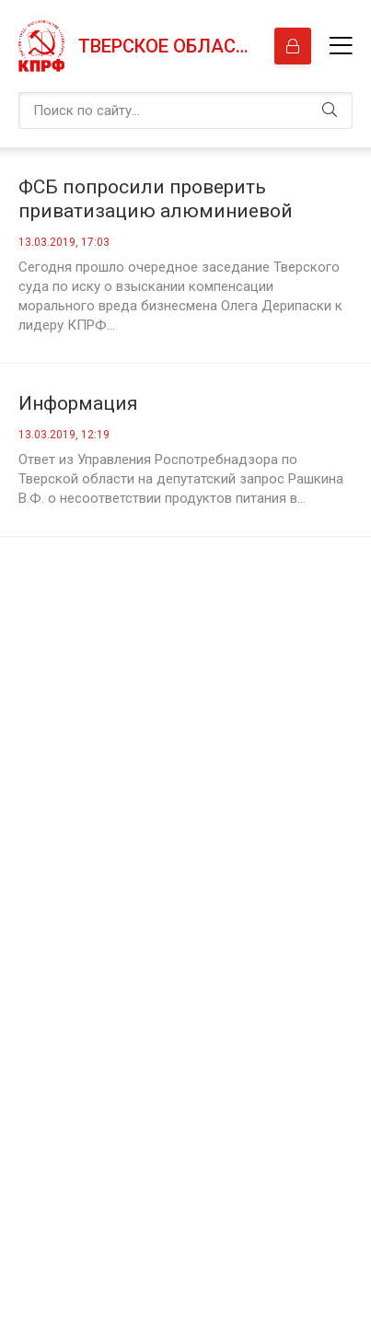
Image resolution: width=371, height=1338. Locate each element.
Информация (78, 403)
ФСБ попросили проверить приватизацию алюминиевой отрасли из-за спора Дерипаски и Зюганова (173, 199)
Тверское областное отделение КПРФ (167, 46)
